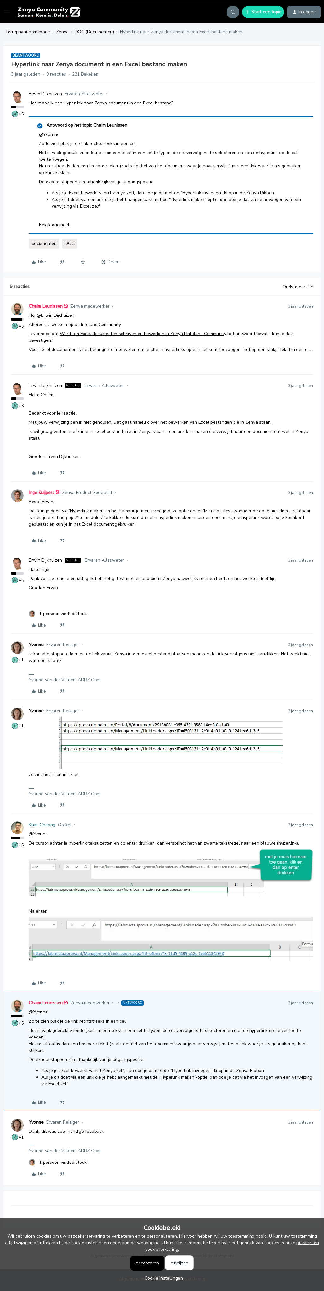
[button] (7, 13)
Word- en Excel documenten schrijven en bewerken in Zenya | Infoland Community (143, 334)
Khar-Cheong (42, 825)
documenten (44, 243)
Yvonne (36, 645)
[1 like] (58, 613)
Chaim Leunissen (46, 306)
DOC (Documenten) (94, 32)
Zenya (62, 32)
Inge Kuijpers (41, 493)
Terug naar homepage (27, 32)
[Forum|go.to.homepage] (48, 12)
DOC (69, 243)
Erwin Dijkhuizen (45, 94)
